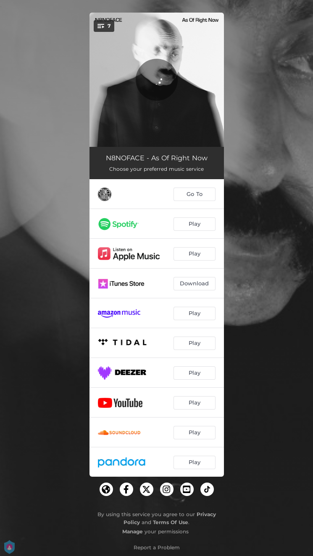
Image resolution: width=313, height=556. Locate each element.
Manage (132, 531)
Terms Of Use (170, 522)
